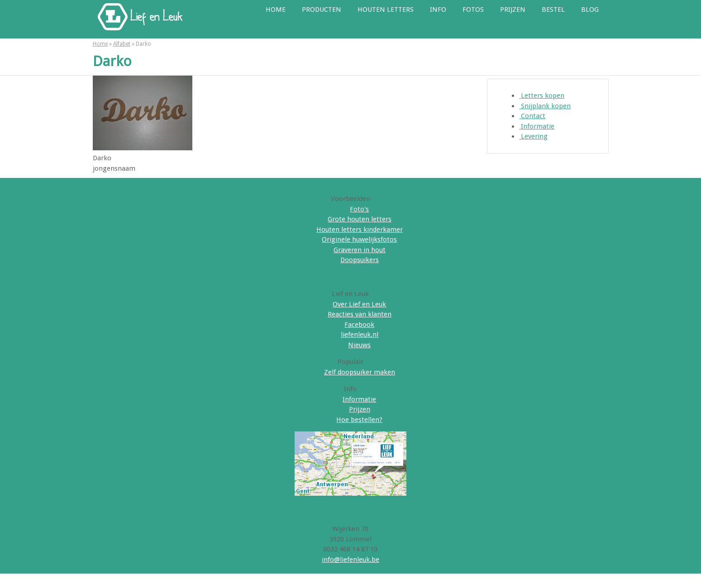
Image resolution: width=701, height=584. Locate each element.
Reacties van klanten (359, 314)
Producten (321, 9)
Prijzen (512, 9)
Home (276, 9)
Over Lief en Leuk (359, 304)
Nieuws (359, 345)
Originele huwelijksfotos (359, 239)
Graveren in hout (360, 250)
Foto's (359, 209)
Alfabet (121, 44)
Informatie (536, 126)
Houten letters (386, 9)
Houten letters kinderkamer (359, 229)
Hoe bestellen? (359, 420)
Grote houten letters (359, 219)
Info (438, 9)
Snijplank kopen (545, 106)
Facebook (359, 325)
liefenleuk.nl (359, 334)
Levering (533, 136)
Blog (590, 9)
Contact (532, 116)
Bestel (553, 9)
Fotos (473, 9)
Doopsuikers (359, 260)
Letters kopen (541, 95)
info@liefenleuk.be (350, 559)
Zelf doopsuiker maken (359, 372)
